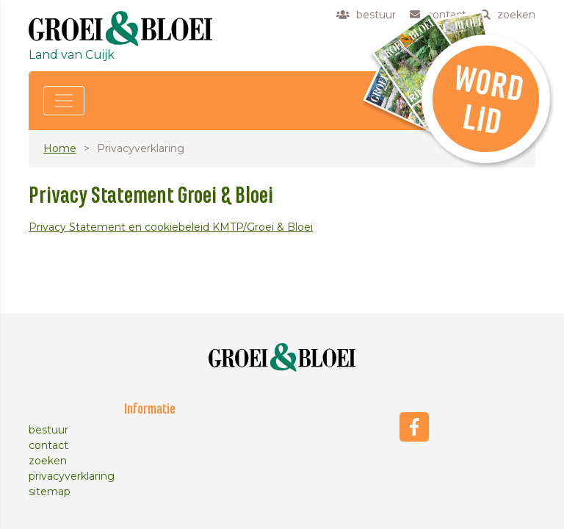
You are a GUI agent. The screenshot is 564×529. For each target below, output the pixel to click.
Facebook (414, 427)
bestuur (48, 429)
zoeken (48, 460)
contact (48, 445)
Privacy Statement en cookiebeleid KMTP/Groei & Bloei (171, 227)
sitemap (49, 491)
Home (59, 148)
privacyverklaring (72, 476)
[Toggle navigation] (63, 100)
